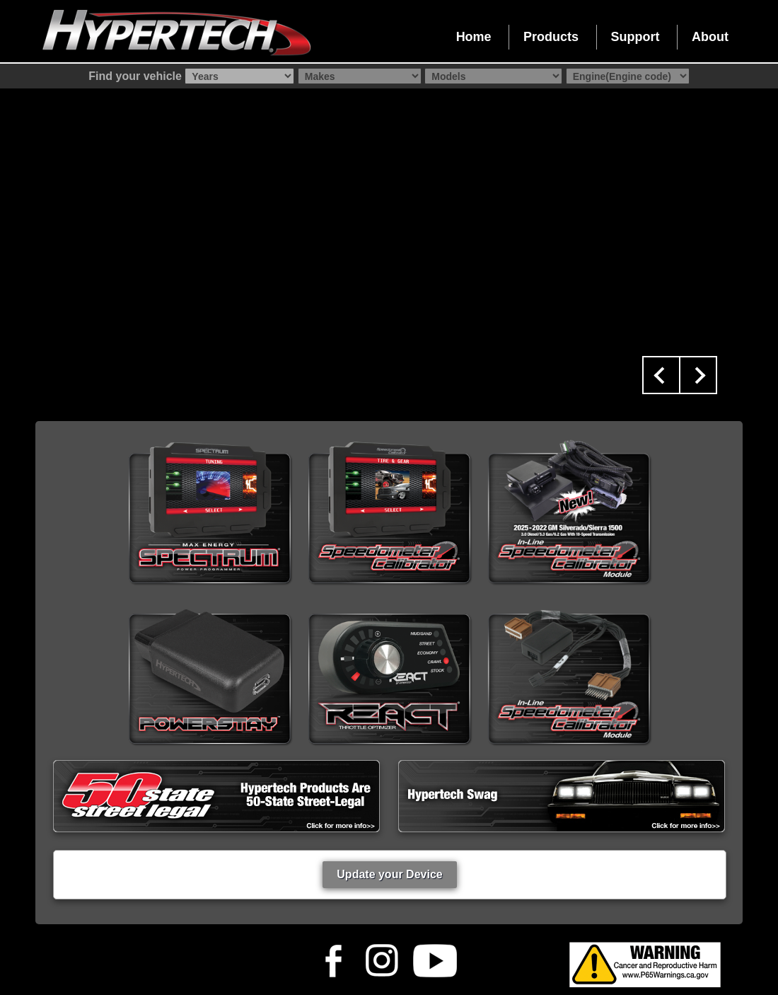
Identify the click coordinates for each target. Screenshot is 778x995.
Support (635, 37)
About (710, 37)
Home (474, 37)
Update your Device (389, 874)
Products (551, 37)
